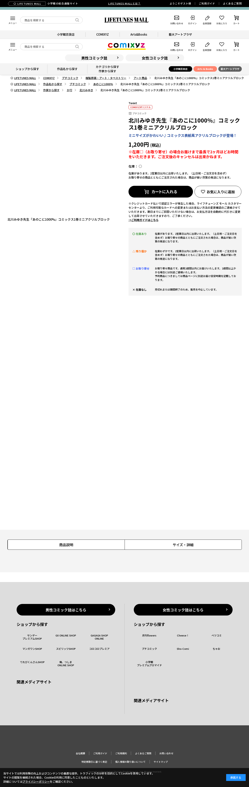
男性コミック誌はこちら (66, 609)
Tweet (133, 103)
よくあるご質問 (232, 3)
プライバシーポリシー (36, 781)
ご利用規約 (121, 753)
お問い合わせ (166, 753)
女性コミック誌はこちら (183, 609)
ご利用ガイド (207, 3)
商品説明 (66, 544)
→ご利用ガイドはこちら (144, 220)
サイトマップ (161, 761)
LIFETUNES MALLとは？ (124, 3)
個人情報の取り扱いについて (130, 761)
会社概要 (80, 753)
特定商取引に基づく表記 (94, 761)
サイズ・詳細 (183, 544)
